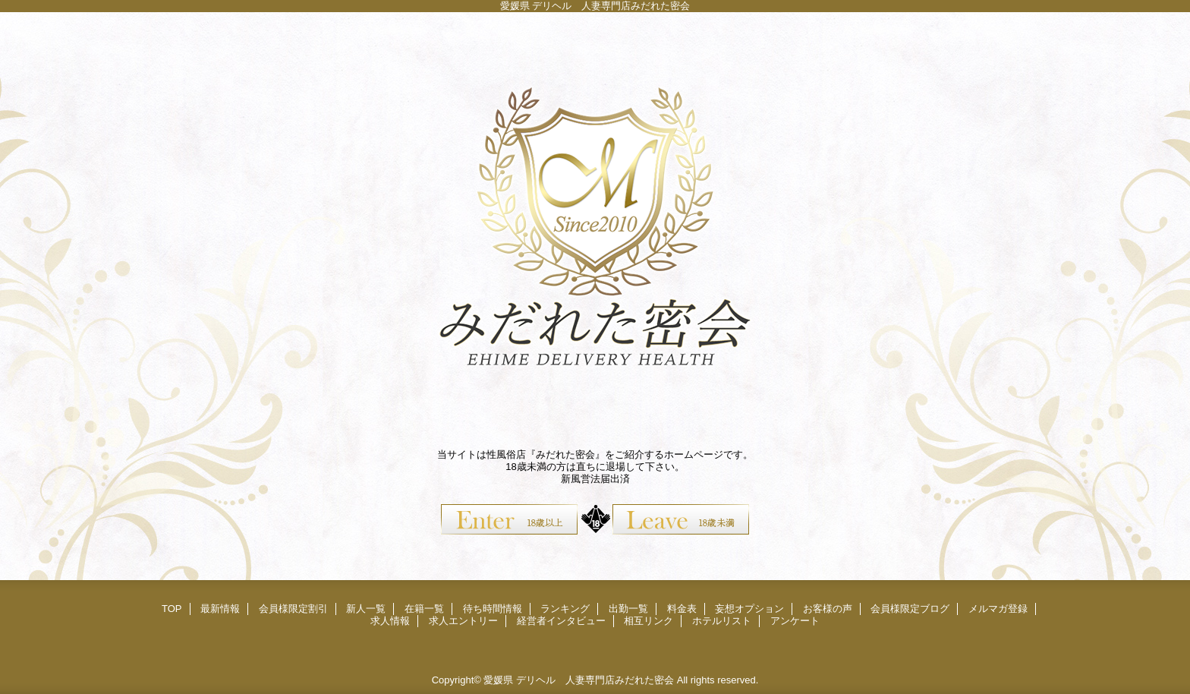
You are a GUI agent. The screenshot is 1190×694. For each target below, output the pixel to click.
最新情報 (220, 608)
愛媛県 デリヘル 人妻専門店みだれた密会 (578, 680)
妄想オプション (749, 608)
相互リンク (648, 620)
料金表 (682, 608)
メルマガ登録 (998, 608)
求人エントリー (463, 620)
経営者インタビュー (561, 620)
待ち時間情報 (492, 608)
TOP (172, 608)
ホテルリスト (721, 620)
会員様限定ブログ (909, 608)
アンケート (795, 620)
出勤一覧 (628, 608)
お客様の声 (827, 608)
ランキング (565, 608)
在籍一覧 (424, 608)
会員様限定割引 (293, 608)
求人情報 (390, 620)
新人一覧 (366, 608)
